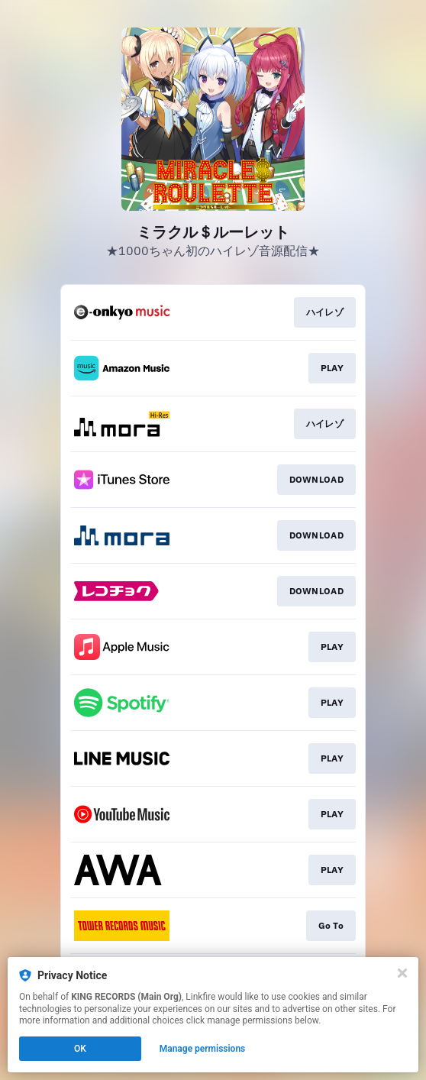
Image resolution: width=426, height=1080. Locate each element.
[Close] (402, 973)
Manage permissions (203, 1048)
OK (80, 1048)
